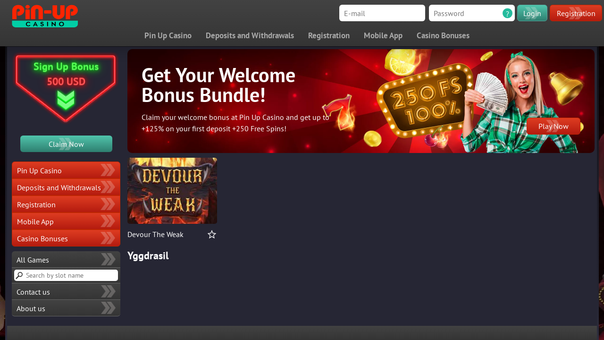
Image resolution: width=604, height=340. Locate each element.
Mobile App (383, 35)
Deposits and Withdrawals (250, 35)
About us (31, 308)
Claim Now (66, 144)
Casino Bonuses (443, 35)
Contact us (33, 292)
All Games (33, 259)
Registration (576, 13)
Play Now (553, 126)
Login (532, 13)
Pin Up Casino (168, 35)
